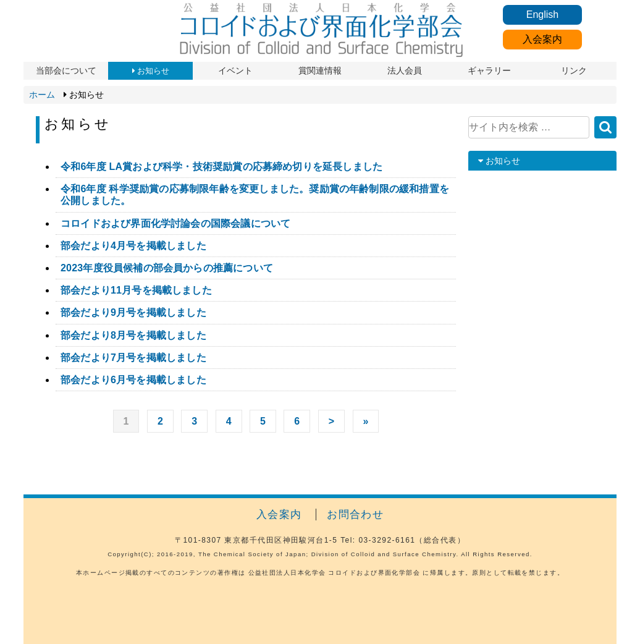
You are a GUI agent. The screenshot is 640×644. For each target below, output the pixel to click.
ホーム (42, 95)
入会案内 (542, 39)
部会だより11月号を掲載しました (136, 290)
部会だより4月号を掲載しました (133, 245)
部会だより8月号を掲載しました (133, 335)
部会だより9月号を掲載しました (133, 312)
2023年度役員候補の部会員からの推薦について (167, 268)
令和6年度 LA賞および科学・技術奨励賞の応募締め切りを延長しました (221, 166)
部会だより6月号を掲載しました (133, 380)
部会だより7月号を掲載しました (133, 357)
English (542, 14)
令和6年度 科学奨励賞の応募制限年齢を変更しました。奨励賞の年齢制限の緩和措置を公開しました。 (255, 195)
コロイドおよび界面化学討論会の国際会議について (175, 223)
